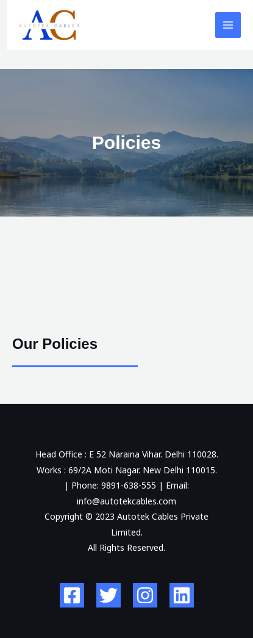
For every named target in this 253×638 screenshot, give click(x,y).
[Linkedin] (181, 595)
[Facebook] (72, 595)
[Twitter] (108, 595)
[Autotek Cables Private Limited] (49, 25)
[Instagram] (145, 595)
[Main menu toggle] (228, 25)
